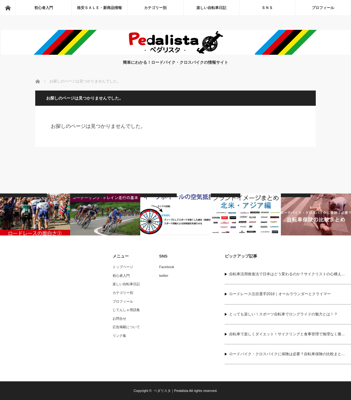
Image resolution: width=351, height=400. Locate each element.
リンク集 (119, 335)
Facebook (166, 267)
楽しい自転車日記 (211, 8)
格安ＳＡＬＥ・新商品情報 (99, 8)
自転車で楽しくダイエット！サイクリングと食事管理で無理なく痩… (287, 334)
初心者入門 (43, 8)
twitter (163, 275)
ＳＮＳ (267, 8)
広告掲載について (126, 327)
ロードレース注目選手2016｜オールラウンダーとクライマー (280, 294)
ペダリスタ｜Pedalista (171, 391)
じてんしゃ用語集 (126, 310)
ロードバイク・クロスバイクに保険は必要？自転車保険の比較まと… (287, 354)
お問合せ (119, 318)
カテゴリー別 (155, 8)
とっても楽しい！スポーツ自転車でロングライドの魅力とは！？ (283, 314)
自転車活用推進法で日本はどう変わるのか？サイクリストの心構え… (287, 274)
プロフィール (323, 8)
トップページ (123, 267)
